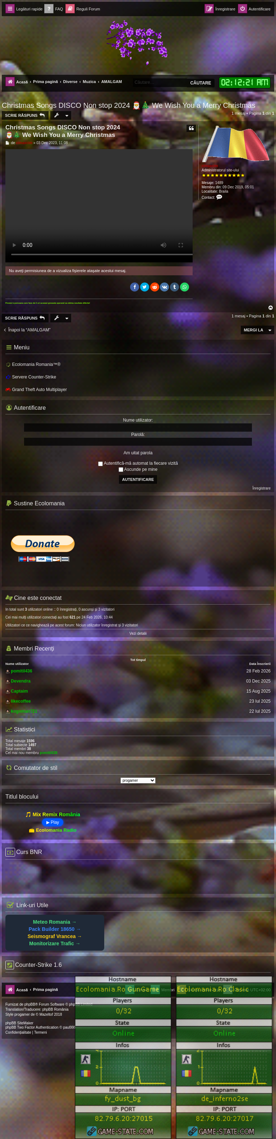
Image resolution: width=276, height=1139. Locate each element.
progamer (22, 1014)
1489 (219, 183)
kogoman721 (24, 711)
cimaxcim (210, 166)
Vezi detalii (138, 633)
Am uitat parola (138, 452)
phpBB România (55, 1009)
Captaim (19, 691)
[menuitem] (53, 9)
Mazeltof (46, 1014)
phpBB (29, 1004)
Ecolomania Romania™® (32, 364)
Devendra (21, 681)
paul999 (69, 1027)
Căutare (200, 83)
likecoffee (21, 701)
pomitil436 (21, 671)
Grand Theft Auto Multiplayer (36, 389)
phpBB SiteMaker (19, 1023)
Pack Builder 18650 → (55, 929)
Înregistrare (261, 488)
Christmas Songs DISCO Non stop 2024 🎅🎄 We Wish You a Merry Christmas (128, 105)
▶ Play (52, 822)
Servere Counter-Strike (30, 377)
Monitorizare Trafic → (54, 943)
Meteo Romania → (55, 922)
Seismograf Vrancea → (55, 936)
